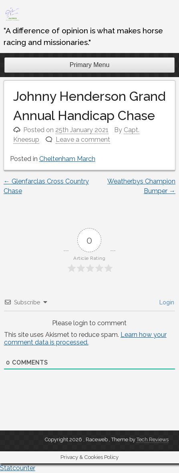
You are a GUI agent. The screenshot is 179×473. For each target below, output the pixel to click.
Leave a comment (83, 139)
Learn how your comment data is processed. (85, 338)
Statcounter (17, 468)
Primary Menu (90, 64)
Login (166, 302)
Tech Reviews (153, 439)
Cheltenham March (67, 159)
